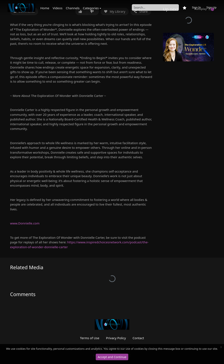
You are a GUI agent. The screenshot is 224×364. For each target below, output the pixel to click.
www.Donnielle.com (24, 223)
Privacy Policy (116, 338)
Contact (138, 338)
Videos (58, 8)
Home (44, 8)
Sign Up (211, 7)
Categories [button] (91, 8)
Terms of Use (89, 338)
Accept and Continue (112, 357)
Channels (73, 8)
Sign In (196, 7)
